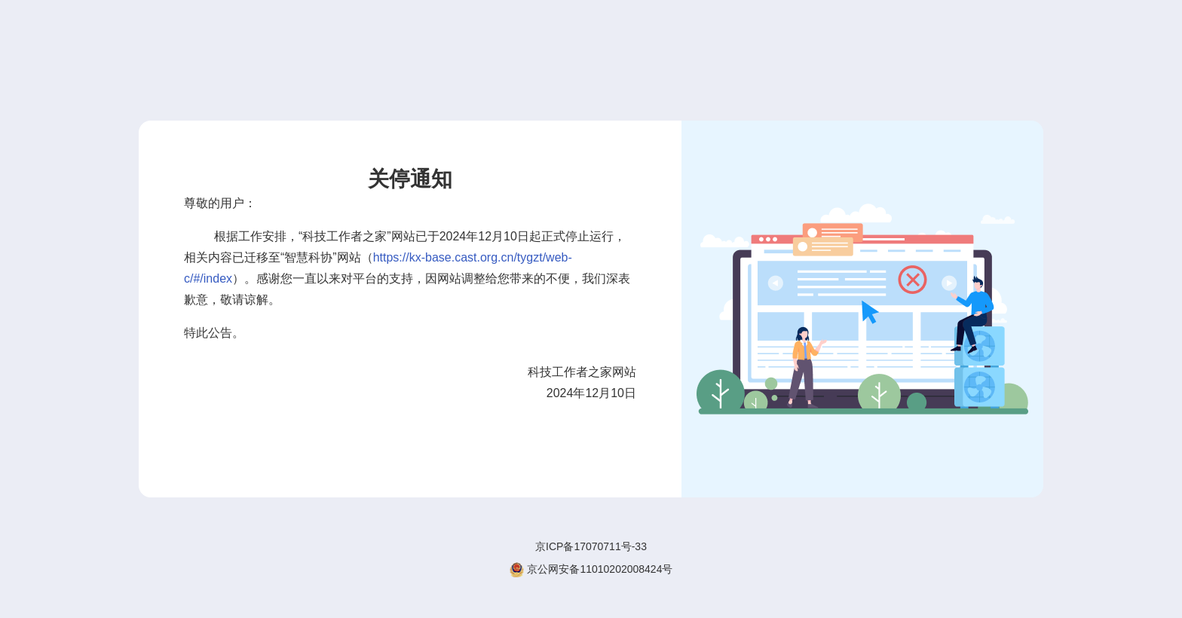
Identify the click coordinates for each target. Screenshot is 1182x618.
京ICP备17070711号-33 (591, 546)
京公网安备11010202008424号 (591, 569)
